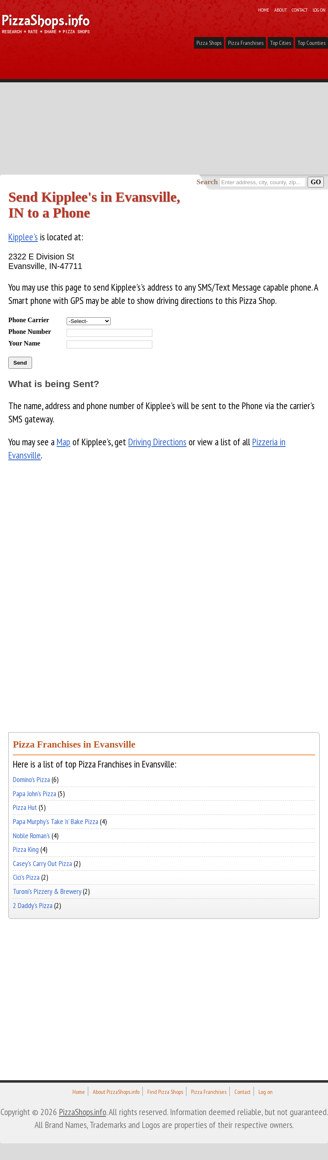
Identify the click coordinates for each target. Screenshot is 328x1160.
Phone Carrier (28, 319)
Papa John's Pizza (34, 793)
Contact (300, 9)
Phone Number (29, 331)
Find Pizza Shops (165, 1092)
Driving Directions (157, 442)
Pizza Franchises (245, 43)
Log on (319, 9)
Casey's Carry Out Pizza (42, 863)
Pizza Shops (208, 43)
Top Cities (280, 43)
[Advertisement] (164, 112)
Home (263, 9)
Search (207, 182)
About (280, 9)
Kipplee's (23, 237)
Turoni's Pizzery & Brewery (47, 891)
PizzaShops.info (82, 1112)
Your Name (24, 343)
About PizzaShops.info (116, 1092)
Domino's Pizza (31, 779)
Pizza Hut (25, 807)
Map (63, 442)
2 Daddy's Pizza (32, 905)
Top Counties (312, 43)
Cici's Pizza (26, 877)
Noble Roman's (31, 835)
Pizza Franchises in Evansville (74, 744)
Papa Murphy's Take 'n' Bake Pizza (55, 821)
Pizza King (26, 849)
